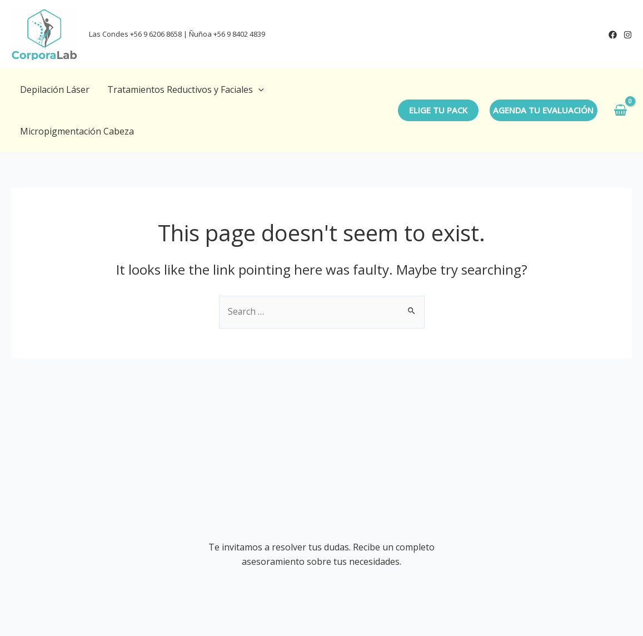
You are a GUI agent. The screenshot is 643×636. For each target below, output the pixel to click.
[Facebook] (613, 35)
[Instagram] (628, 35)
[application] (258, 90)
